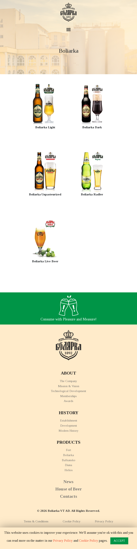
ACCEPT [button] (119, 540)
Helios (69, 470)
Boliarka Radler (92, 194)
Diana (68, 465)
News (68, 481)
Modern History (69, 430)
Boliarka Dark (92, 127)
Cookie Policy (72, 521)
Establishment (68, 420)
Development (68, 425)
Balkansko (68, 460)
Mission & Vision (68, 386)
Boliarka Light (45, 127)
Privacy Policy (104, 521)
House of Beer (68, 489)
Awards (68, 401)
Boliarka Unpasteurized (45, 194)
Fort (68, 450)
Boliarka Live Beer (45, 261)
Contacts (68, 496)
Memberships (68, 396)
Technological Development (68, 391)
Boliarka (68, 455)
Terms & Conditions (36, 521)
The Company (68, 381)
